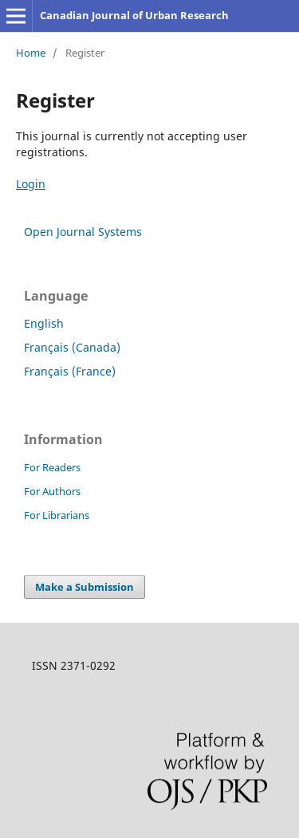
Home (30, 52)
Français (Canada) (72, 347)
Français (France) (70, 371)
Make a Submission (84, 587)
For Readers (52, 467)
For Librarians (56, 515)
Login (30, 183)
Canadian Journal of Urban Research (134, 15)
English (44, 323)
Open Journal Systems (83, 231)
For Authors (52, 491)
